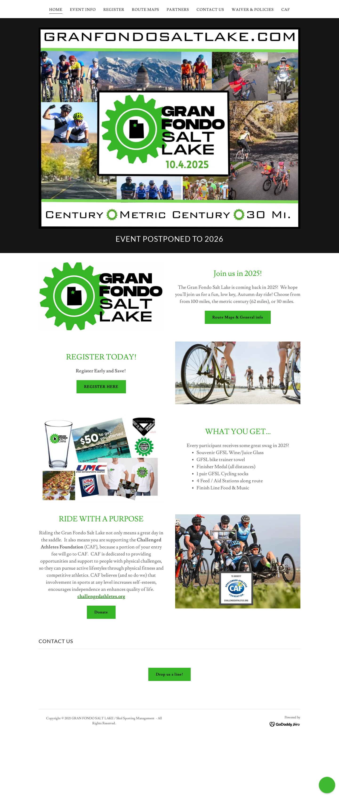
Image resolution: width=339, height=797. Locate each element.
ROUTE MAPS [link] (145, 9)
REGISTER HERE (101, 386)
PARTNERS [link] (178, 9)
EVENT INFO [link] (83, 9)
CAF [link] (285, 9)
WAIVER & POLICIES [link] (253, 9)
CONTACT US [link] (210, 9)
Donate (101, 612)
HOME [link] (55, 9)
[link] (285, 723)
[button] (326, 784)
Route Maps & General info (237, 317)
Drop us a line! (169, 674)
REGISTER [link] (113, 9)
